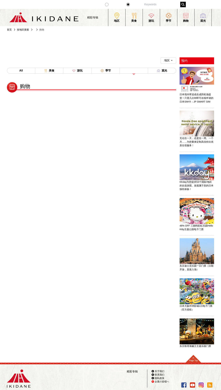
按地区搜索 (23, 29)
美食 (49, 70)
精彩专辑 (116, 4)
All (21, 70)
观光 (162, 70)
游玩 (77, 70)
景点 (134, 4)
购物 (134, 71)
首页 (9, 29)
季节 (105, 70)
